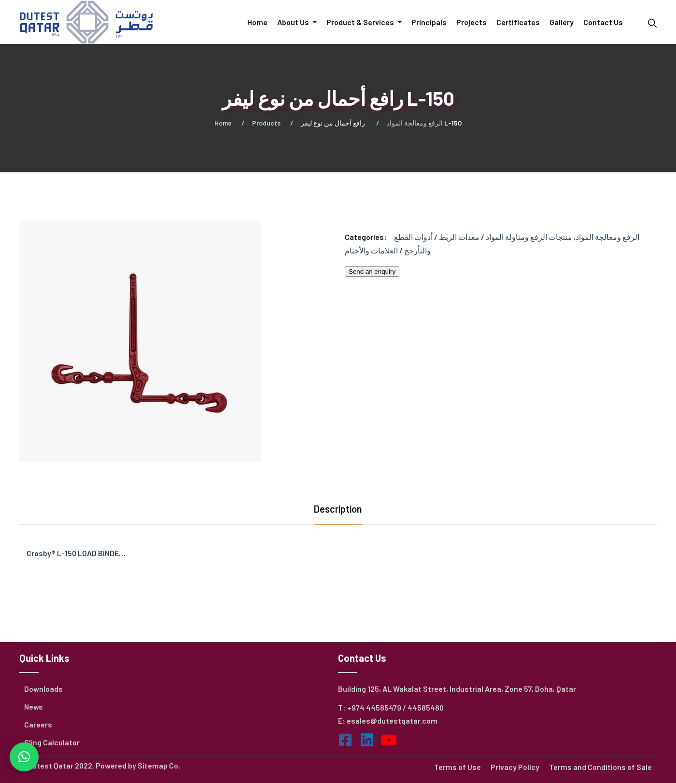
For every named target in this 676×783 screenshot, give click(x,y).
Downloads (43, 688)
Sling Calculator (52, 742)
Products (266, 123)
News (33, 706)
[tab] (338, 510)
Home (223, 123)
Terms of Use (457, 766)
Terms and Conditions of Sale (600, 766)
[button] (24, 756)
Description (338, 509)
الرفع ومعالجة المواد (415, 123)
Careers (38, 724)
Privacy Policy (515, 766)
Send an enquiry (372, 271)
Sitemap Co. (159, 765)
